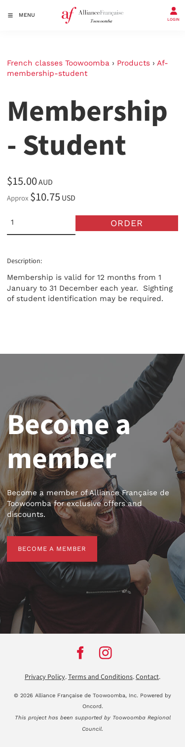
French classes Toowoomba (58, 63)
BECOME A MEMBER (41, 541)
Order (127, 223)
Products (133, 63)
